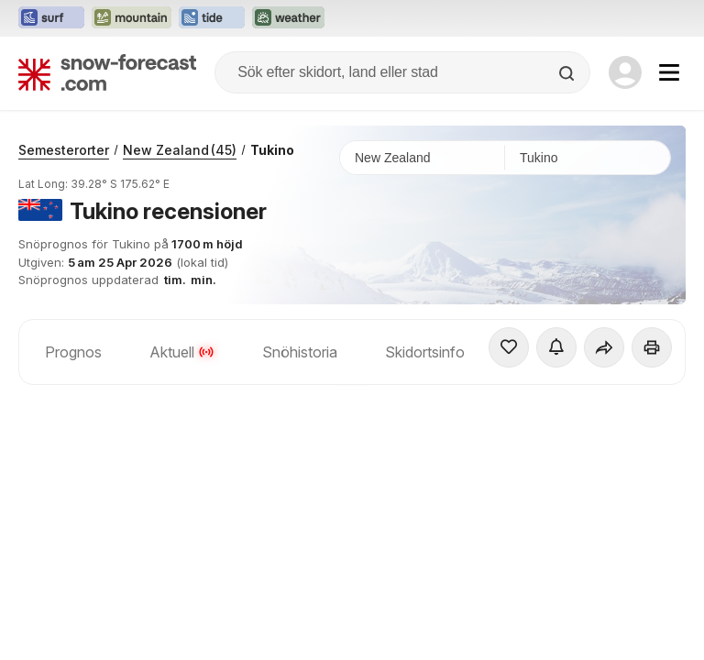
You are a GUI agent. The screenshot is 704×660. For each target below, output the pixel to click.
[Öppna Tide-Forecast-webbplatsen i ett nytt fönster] (212, 18)
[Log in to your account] (625, 72)
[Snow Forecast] (107, 72)
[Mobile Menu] (669, 72)
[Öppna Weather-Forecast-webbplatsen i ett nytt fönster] (288, 18)
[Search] (568, 73)
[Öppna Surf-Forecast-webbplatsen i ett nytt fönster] (51, 18)
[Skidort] (587, 157)
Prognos (73, 352)
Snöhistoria (299, 352)
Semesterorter (63, 150)
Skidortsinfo (425, 352)
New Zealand (179, 150)
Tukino (272, 150)
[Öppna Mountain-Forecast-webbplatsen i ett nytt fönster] (131, 18)
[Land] (422, 157)
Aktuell (181, 352)
